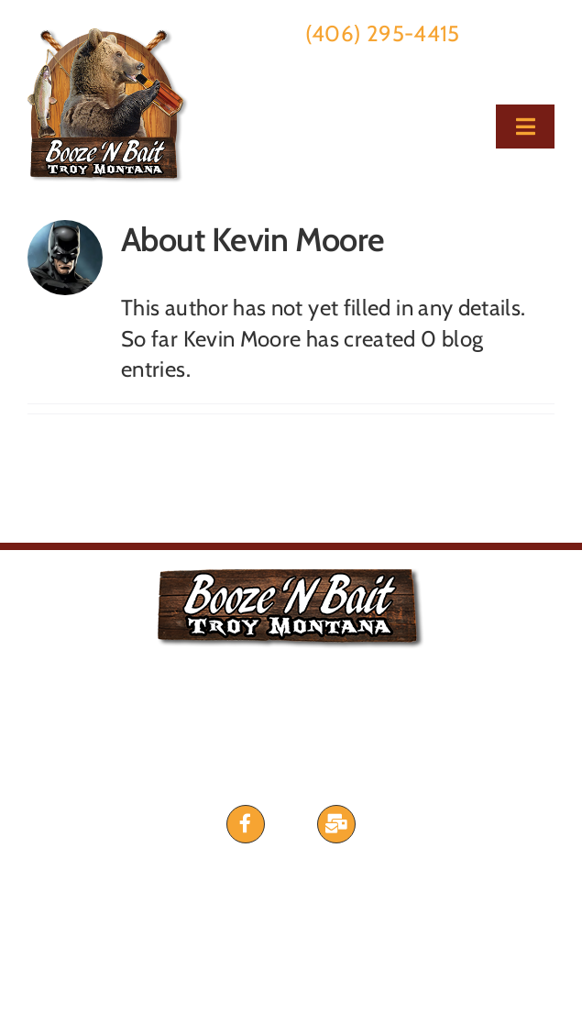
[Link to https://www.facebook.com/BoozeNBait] (245, 824)
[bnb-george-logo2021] (108, 38)
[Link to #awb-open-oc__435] (336, 824)
